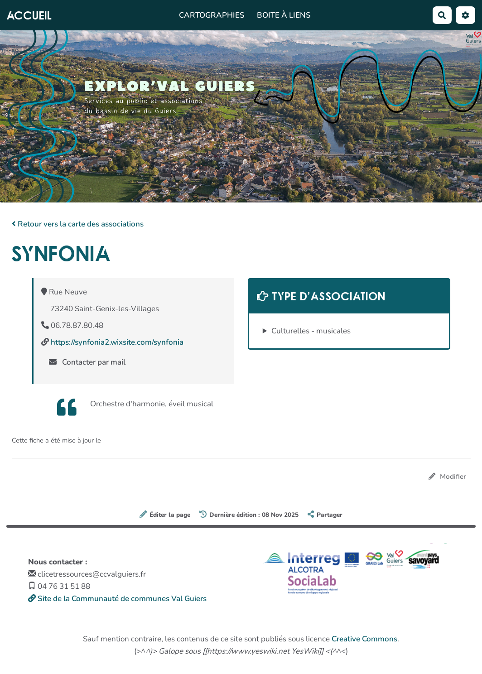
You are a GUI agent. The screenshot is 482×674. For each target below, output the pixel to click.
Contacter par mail (87, 362)
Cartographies (212, 15)
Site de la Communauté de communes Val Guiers (117, 598)
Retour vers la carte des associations (78, 224)
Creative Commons (364, 639)
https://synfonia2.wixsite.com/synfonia (117, 342)
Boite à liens (284, 15)
